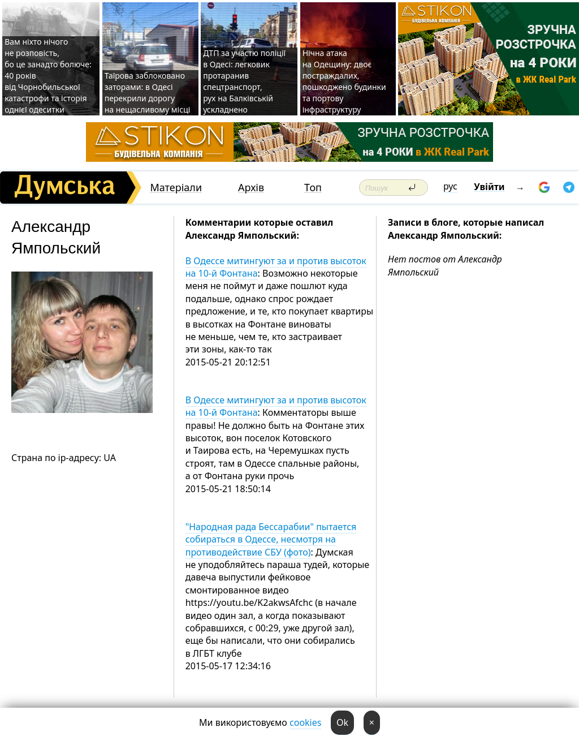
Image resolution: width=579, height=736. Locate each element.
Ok (342, 722)
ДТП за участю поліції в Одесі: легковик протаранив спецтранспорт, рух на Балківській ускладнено (244, 81)
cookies (305, 722)
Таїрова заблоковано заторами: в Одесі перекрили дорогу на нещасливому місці (148, 92)
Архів (251, 187)
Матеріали (176, 187)
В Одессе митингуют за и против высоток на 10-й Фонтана (275, 267)
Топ (313, 187)
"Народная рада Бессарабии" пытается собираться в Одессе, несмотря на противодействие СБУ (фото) (271, 539)
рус (450, 186)
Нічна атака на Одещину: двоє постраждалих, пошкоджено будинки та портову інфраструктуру (344, 81)
